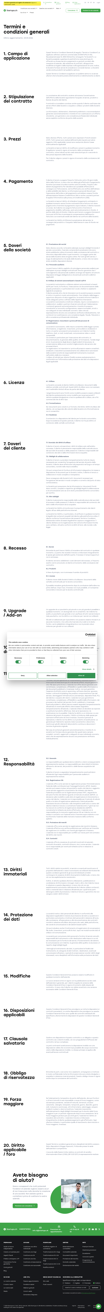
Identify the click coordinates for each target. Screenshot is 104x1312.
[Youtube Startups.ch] (93, 1229)
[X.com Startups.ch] (99, 1229)
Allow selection (51, 675)
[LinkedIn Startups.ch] (89, 1229)
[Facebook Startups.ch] (96, 1229)
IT (91, 2)
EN (94, 2)
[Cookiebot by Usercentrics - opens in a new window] (87, 634)
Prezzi (32, 12)
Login (98, 2)
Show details (87, 669)
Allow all (81, 675)
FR (88, 2)
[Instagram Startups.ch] (83, 1229)
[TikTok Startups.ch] (86, 1229)
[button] (28, 8)
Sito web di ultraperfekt (17, 1307)
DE (85, 2)
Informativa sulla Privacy (88, 1293)
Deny (23, 675)
